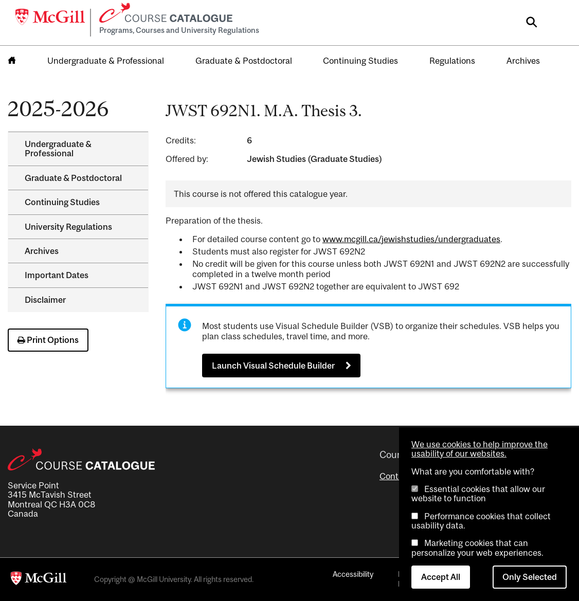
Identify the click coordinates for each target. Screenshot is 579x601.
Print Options (48, 340)
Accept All (440, 577)
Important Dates (56, 275)
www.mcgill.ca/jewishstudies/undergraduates (411, 239)
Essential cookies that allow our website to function (478, 493)
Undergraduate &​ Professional (58, 148)
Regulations (452, 61)
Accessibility (353, 574)
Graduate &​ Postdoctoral (73, 178)
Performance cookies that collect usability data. (481, 521)
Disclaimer (45, 300)
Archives (523, 61)
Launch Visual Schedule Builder (273, 365)
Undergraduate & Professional (105, 61)
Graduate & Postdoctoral (243, 61)
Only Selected (529, 577)
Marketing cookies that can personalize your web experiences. (477, 547)
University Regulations (68, 227)
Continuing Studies (360, 61)
